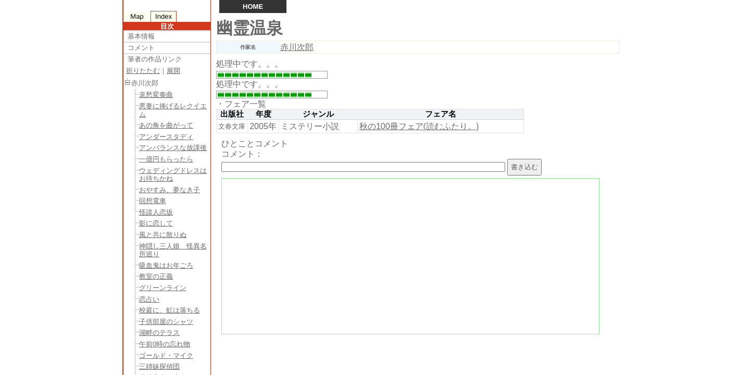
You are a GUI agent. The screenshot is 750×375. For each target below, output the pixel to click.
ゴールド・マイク (166, 355)
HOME (253, 6)
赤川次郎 (297, 47)
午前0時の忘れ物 (164, 344)
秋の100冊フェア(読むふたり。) (419, 126)
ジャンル (318, 114)
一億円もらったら (166, 159)
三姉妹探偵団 (159, 366)
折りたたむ (143, 70)
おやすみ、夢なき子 (169, 190)
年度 (263, 114)
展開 (173, 70)
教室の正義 (156, 276)
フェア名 (440, 114)
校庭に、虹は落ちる (169, 310)
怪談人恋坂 (156, 212)
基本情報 (141, 36)
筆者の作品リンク (155, 59)
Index (163, 16)
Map (136, 16)
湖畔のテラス (159, 332)
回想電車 (152, 201)
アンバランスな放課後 (173, 148)
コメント (141, 48)
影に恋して (156, 223)
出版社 (232, 114)
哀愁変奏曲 (156, 94)
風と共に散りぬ (162, 235)
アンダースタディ (166, 137)
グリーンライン (162, 288)
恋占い (149, 299)
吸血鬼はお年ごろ (166, 265)
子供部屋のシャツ (166, 322)
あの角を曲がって (166, 125)
